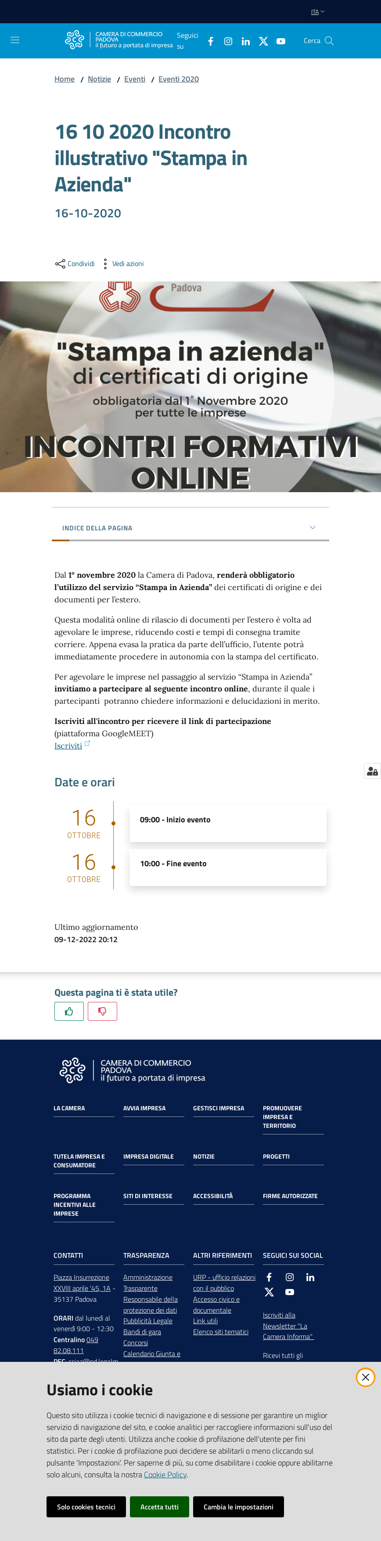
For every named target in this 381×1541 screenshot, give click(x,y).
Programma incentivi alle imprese (75, 1205)
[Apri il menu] (15, 40)
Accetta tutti (159, 1506)
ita (319, 11)
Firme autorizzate (290, 1196)
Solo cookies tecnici (86, 1506)
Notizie (99, 79)
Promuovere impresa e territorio (282, 1117)
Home (64, 79)
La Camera (69, 1108)
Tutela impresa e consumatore (79, 1161)
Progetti (276, 1156)
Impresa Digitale (148, 1156)
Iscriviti (72, 746)
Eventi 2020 (178, 79)
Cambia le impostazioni (238, 1506)
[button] (329, 41)
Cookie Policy (165, 1474)
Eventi (134, 79)
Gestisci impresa (218, 1108)
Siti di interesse (148, 1196)
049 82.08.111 (76, 1345)
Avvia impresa (144, 1108)
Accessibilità (213, 1196)
